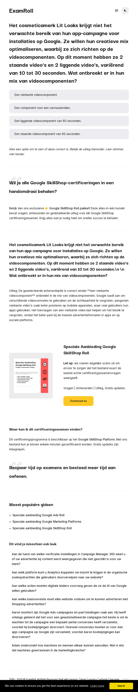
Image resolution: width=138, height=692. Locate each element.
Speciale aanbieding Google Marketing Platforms (47, 521)
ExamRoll (21, 10)
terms (83, 679)
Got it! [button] (121, 686)
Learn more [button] (97, 685)
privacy (93, 679)
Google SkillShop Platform (96, 439)
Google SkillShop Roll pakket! (69, 208)
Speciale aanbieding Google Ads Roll (38, 515)
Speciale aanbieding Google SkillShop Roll (42, 528)
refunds (103, 679)
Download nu (78, 401)
